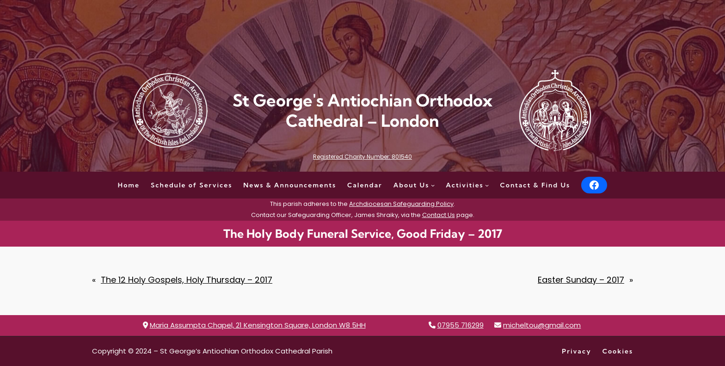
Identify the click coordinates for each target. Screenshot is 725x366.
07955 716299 (460, 325)
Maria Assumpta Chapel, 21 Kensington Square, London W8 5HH (258, 325)
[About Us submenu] (433, 185)
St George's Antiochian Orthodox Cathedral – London (362, 110)
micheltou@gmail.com (542, 325)
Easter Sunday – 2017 (581, 279)
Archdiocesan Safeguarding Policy (401, 203)
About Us (411, 185)
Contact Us (438, 215)
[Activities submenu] (487, 185)
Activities (465, 185)
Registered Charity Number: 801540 (362, 157)
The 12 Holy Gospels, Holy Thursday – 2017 (186, 279)
